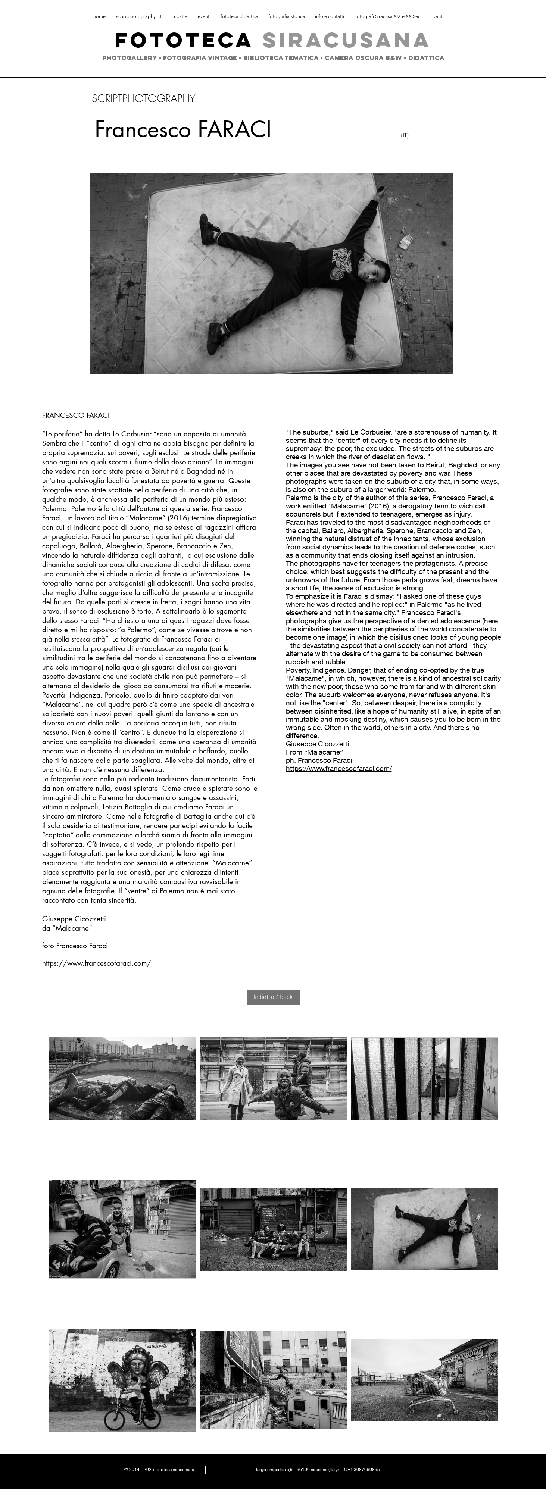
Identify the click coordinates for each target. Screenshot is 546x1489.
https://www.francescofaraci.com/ (96, 963)
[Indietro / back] (273, 997)
